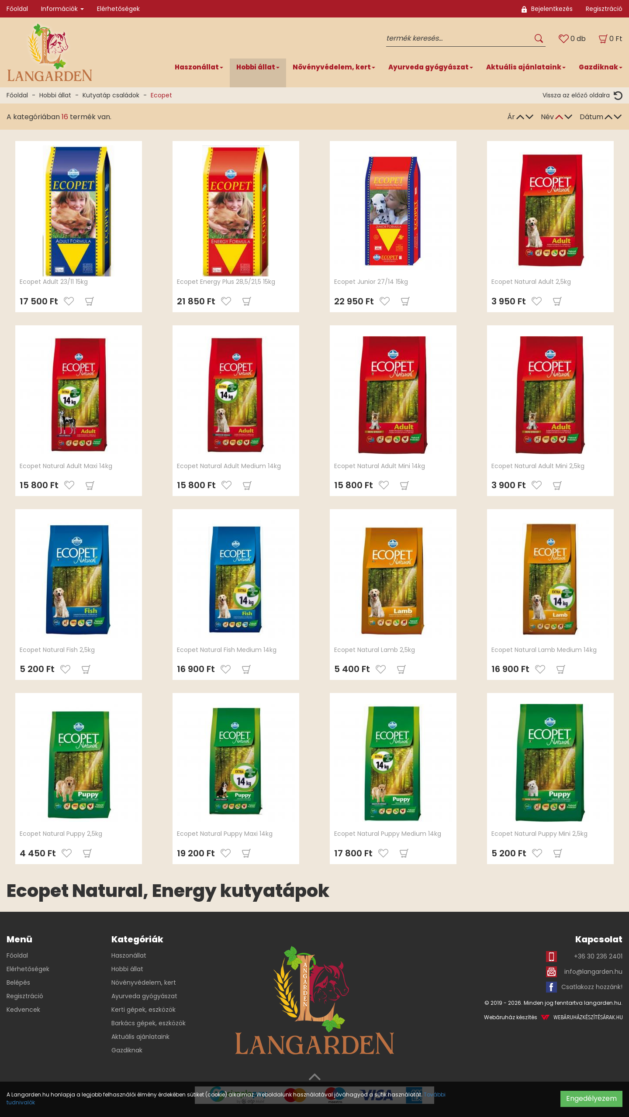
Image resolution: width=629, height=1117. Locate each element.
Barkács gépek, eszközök (148, 1023)
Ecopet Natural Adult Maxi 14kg (66, 466)
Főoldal (17, 8)
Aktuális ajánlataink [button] (526, 67)
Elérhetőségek (118, 8)
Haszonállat (128, 955)
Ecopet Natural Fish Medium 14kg (226, 649)
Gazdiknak (126, 1050)
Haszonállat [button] (199, 67)
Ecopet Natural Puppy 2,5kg (61, 833)
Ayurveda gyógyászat (144, 996)
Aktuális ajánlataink (140, 1036)
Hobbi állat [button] (258, 67)
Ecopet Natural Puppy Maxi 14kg (225, 833)
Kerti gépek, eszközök (143, 1009)
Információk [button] (62, 8)
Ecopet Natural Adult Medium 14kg (229, 466)
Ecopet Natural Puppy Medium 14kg (387, 833)
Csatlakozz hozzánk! (584, 987)
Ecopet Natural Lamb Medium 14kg (544, 649)
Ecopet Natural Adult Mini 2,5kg (537, 466)
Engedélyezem (591, 1098)
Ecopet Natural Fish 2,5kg (57, 649)
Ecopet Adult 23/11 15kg (54, 281)
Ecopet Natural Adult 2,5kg (531, 281)
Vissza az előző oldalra (582, 95)
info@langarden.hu (584, 971)
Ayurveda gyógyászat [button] (430, 67)
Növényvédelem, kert (143, 982)
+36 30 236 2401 (584, 956)
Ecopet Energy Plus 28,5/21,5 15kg (226, 281)
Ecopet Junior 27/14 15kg (371, 281)
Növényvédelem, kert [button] (334, 67)
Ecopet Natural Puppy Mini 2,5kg (539, 833)
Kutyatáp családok (111, 95)
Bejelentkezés (547, 8)
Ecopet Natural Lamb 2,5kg (374, 649)
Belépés (18, 982)
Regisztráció (604, 8)
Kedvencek (23, 1009)
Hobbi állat (55, 95)
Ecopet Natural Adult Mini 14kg (379, 466)
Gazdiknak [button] (600, 67)
